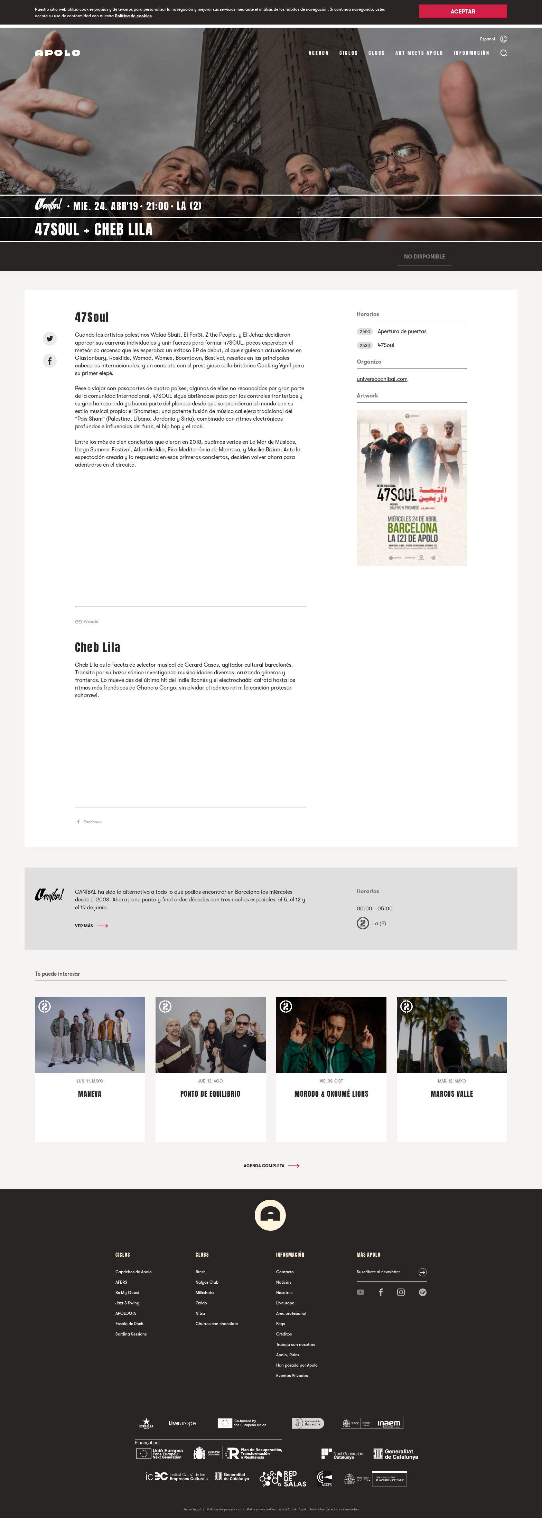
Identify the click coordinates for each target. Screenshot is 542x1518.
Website (91, 618)
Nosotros (284, 1289)
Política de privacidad (224, 1506)
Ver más (91, 922)
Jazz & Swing (127, 1299)
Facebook (93, 818)
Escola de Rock (129, 1320)
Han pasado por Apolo (297, 1361)
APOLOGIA (125, 1310)
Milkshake (205, 1289)
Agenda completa (271, 1162)
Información (472, 50)
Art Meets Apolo (419, 50)
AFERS (121, 1278)
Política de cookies (133, 15)
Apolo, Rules (287, 1351)
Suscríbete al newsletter (378, 1268)
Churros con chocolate (217, 1320)
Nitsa (200, 1310)
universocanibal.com (382, 376)
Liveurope (285, 1299)
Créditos (284, 1330)
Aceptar (463, 13)
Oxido (201, 1299)
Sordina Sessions (131, 1330)
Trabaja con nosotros (295, 1341)
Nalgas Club (207, 1278)
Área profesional (291, 1310)
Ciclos (348, 50)
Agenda (319, 50)
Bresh (201, 1268)
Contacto (285, 1268)
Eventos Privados (292, 1372)
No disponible (424, 254)
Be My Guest (127, 1289)
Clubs (376, 50)
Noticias (283, 1278)
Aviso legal (192, 1506)
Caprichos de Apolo (133, 1268)
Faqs (280, 1320)
